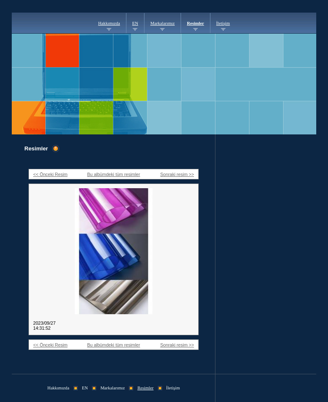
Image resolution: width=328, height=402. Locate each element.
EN (135, 23)
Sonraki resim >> (177, 174)
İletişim (223, 23)
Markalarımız (162, 23)
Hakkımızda (109, 23)
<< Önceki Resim (50, 174)
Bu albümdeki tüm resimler (113, 174)
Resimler (195, 23)
